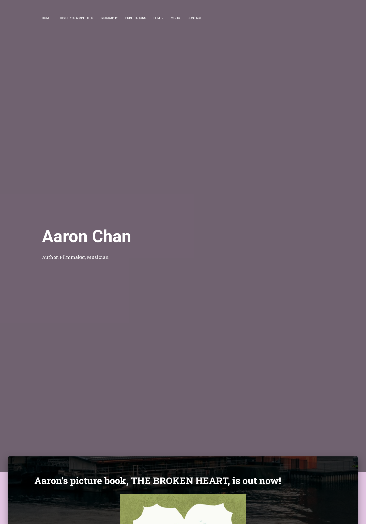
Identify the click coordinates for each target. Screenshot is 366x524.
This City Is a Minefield (75, 18)
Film (158, 18)
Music (175, 18)
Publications (135, 18)
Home (46, 18)
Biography (109, 18)
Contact (195, 18)
